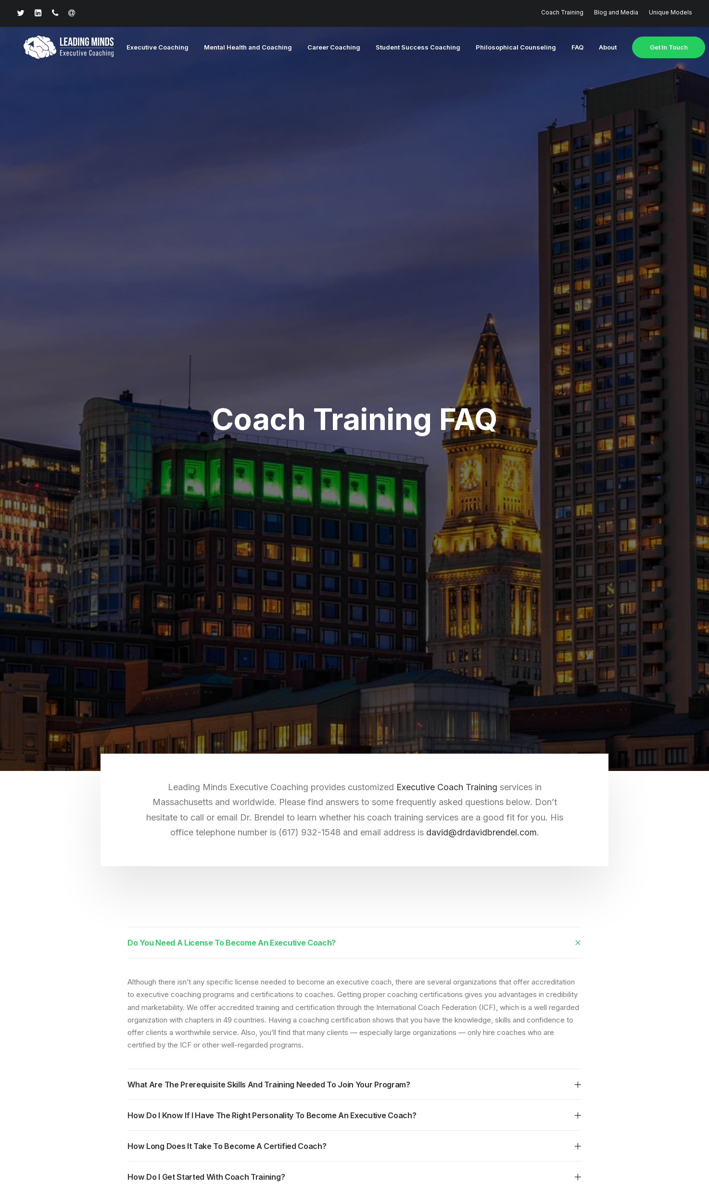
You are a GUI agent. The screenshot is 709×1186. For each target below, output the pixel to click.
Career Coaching (324, 47)
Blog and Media (616, 12)
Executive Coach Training (448, 633)
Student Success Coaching (408, 47)
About (598, 47)
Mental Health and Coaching (238, 47)
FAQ (568, 47)
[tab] (354, 788)
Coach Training (562, 12)
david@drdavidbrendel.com (481, 678)
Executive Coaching (148, 47)
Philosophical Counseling (506, 47)
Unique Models (670, 12)
